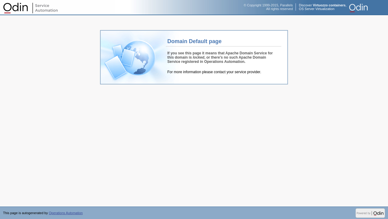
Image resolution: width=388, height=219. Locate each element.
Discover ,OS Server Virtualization (322, 7)
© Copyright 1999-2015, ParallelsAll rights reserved (268, 7)
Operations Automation (30, 7)
